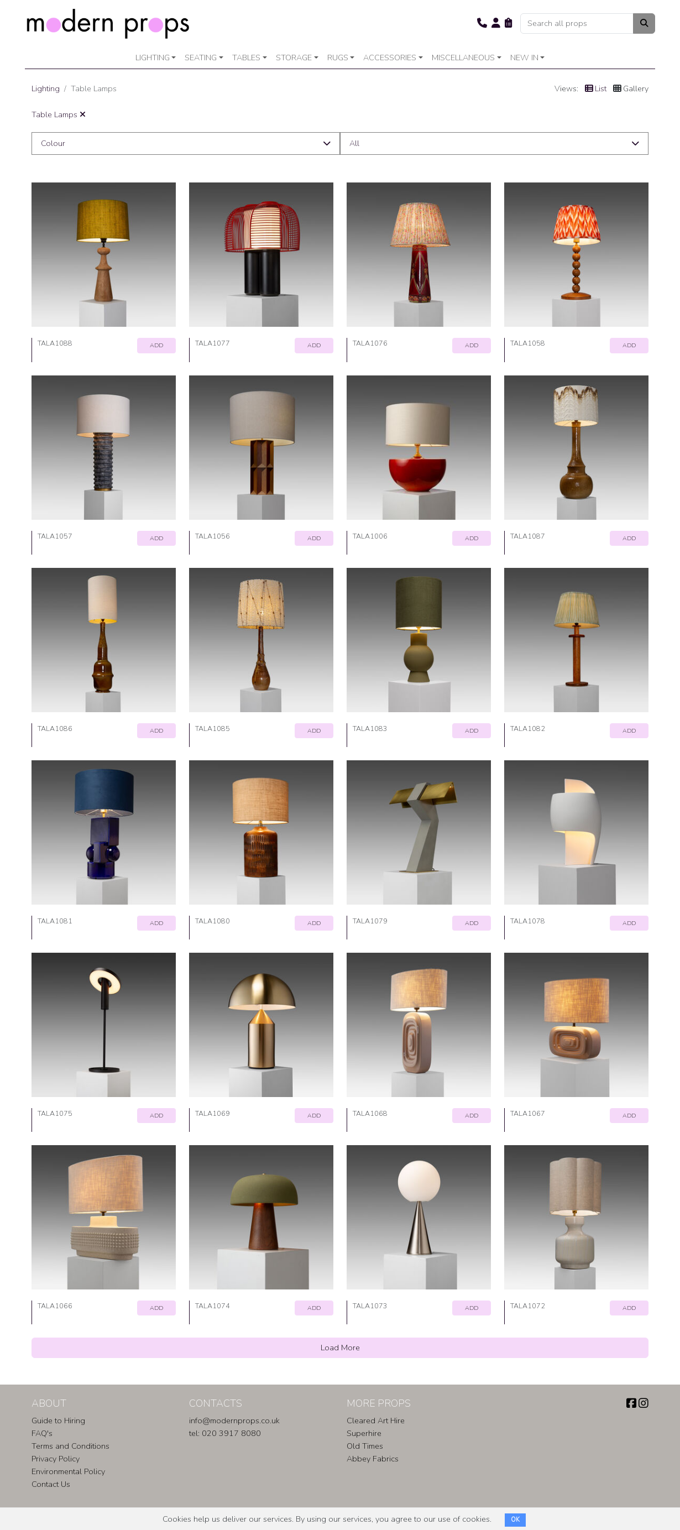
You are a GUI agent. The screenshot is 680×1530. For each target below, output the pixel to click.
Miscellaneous (463, 57)
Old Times (365, 1445)
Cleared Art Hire (376, 1420)
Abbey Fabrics (373, 1458)
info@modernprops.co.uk (234, 1420)
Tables (246, 57)
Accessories (389, 57)
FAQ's (42, 1433)
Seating (201, 57)
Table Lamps (59, 114)
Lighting (152, 57)
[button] (482, 23)
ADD (156, 345)
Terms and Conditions (70, 1445)
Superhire (364, 1433)
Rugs (337, 57)
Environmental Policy (68, 1471)
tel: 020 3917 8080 (225, 1433)
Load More (340, 1347)
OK (515, 1520)
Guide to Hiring (58, 1420)
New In (524, 57)
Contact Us (51, 1484)
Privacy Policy (56, 1458)
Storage (294, 57)
